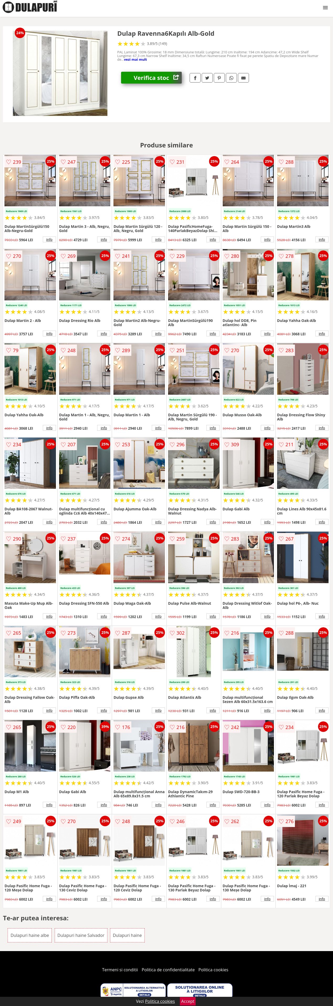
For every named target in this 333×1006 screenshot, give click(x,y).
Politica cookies (213, 970)
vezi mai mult (135, 59)
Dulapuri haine (127, 935)
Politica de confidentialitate (168, 970)
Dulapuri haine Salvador (81, 935)
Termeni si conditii (120, 970)
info (49, 239)
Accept (187, 1001)
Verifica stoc (158, 78)
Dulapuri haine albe (30, 935)
